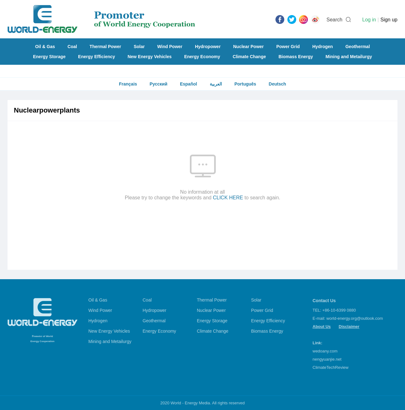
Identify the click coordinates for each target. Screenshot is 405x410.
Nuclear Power (248, 46)
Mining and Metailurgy (348, 56)
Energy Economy (202, 56)
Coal (72, 46)
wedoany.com (325, 351)
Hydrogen (322, 46)
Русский (159, 83)
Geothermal (357, 46)
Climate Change (249, 56)
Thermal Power (105, 46)
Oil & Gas (45, 46)
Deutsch (277, 83)
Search (334, 19)
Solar (139, 46)
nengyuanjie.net (327, 359)
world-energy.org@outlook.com (354, 318)
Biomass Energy (296, 56)
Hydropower (208, 46)
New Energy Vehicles (150, 56)
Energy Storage (49, 56)
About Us (322, 326)
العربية (216, 83)
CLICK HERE (228, 197)
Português (245, 83)
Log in (369, 19)
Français (128, 83)
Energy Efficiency (96, 56)
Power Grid (288, 46)
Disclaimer (349, 326)
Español (188, 83)
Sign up (388, 19)
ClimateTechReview (330, 367)
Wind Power (169, 46)
